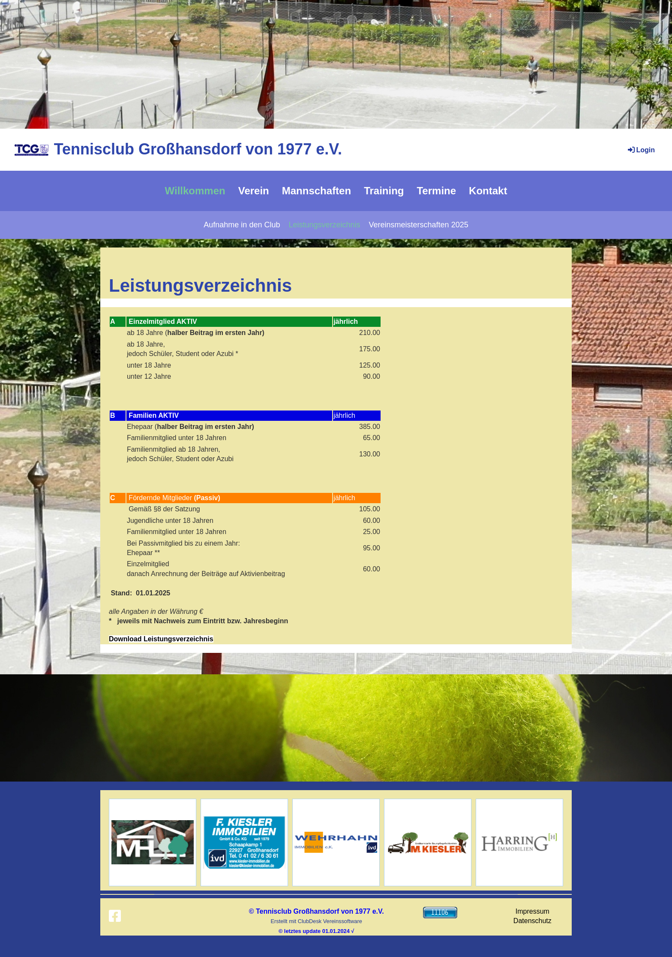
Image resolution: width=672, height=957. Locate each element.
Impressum (532, 911)
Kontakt (488, 190)
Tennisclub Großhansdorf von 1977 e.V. (198, 149)
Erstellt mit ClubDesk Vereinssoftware (316, 921)
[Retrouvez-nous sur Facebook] (115, 916)
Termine (436, 190)
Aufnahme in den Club (242, 224)
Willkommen (195, 190)
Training (384, 190)
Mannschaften (316, 190)
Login (641, 150)
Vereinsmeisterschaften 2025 (418, 224)
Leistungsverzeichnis (324, 224)
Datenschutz (532, 920)
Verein (253, 190)
